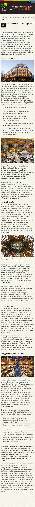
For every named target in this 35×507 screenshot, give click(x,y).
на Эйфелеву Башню (23, 280)
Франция (11, 17)
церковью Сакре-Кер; (8, 280)
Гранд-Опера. (5, 282)
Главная (4, 17)
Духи (26, 216)
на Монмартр (10, 278)
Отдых (17, 17)
